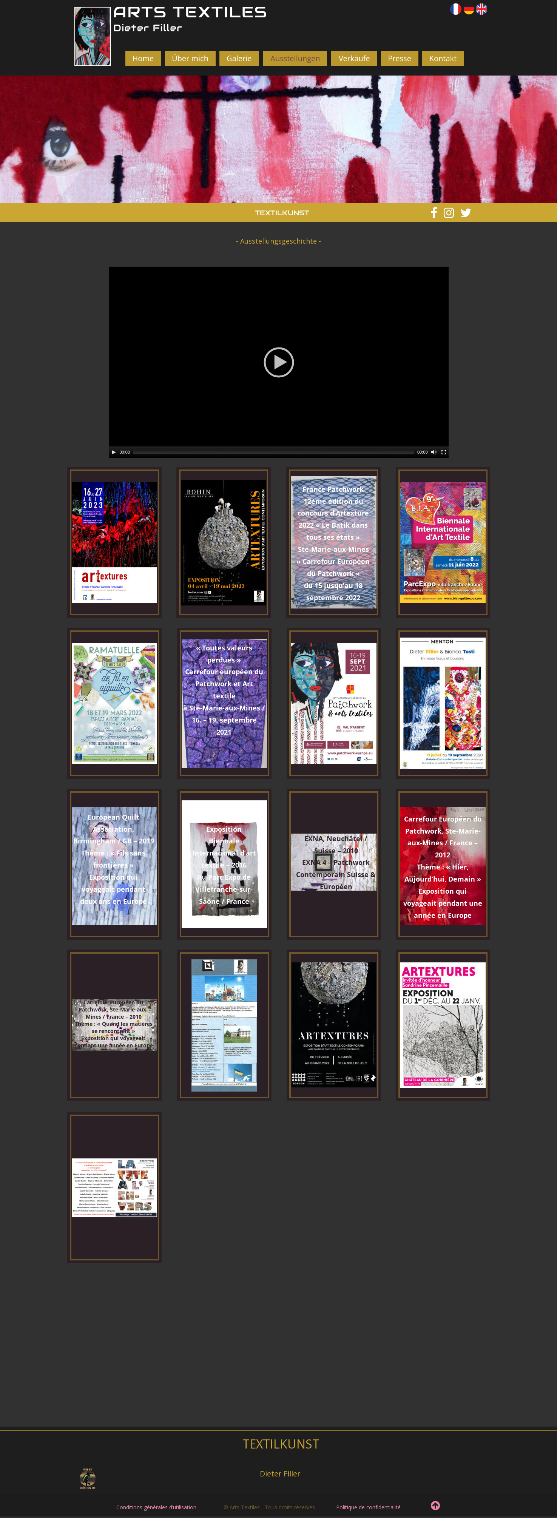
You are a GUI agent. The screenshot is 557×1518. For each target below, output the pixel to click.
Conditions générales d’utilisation (156, 1507)
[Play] (114, 452)
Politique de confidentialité (368, 1507)
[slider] (273, 452)
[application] (279, 362)
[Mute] (434, 452)
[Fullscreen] (444, 452)
